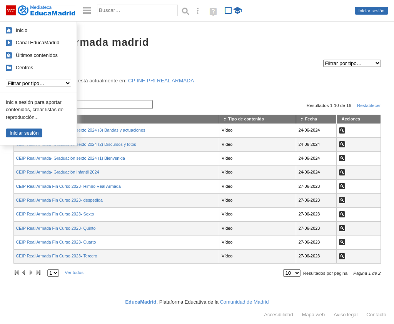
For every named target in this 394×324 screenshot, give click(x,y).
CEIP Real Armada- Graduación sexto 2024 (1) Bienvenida (70, 158)
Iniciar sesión (371, 10)
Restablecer (369, 105)
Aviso (345, 314)
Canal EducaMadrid (37, 42)
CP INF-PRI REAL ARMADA (161, 81)
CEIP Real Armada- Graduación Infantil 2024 (57, 172)
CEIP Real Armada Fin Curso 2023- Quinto (56, 228)
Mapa (313, 314)
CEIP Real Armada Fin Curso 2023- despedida (59, 200)
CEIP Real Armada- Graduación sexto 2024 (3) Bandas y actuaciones (80, 130)
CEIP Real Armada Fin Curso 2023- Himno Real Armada (68, 186)
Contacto (376, 314)
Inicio (21, 30)
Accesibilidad (278, 314)
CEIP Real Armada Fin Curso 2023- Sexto (55, 214)
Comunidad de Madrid (244, 302)
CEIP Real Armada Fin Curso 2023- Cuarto (56, 242)
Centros (24, 67)
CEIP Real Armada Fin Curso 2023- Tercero (56, 256)
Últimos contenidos (37, 55)
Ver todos (74, 272)
